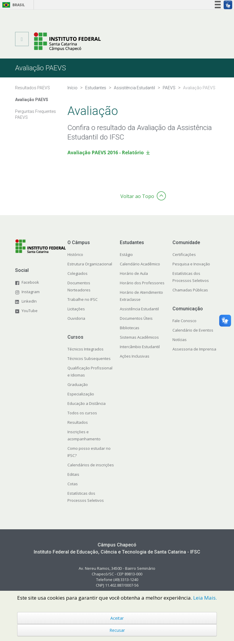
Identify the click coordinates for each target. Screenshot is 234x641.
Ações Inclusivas (134, 356)
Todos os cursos (82, 413)
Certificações (184, 254)
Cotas (72, 483)
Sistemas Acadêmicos (139, 337)
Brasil (12, 4)
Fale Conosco (184, 320)
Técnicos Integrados (85, 349)
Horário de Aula (134, 273)
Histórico (75, 254)
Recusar (117, 630)
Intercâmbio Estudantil (140, 346)
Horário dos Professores (142, 282)
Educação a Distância (86, 403)
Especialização (80, 394)
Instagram (31, 291)
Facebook (30, 282)
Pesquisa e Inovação (191, 264)
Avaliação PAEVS (31, 99)
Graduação (77, 384)
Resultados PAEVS (32, 87)
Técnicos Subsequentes (89, 358)
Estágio (126, 254)
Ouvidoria (76, 318)
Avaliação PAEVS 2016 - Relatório (105, 152)
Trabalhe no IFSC (82, 299)
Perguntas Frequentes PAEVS (35, 114)
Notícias (179, 339)
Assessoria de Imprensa (194, 349)
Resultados (77, 422)
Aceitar (117, 618)
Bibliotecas (129, 327)
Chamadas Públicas (190, 290)
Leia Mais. (205, 597)
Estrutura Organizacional (89, 264)
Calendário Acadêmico (140, 264)
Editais (73, 474)
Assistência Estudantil (139, 308)
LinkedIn (29, 301)
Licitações (76, 308)
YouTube (30, 310)
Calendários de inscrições (90, 465)
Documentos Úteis (136, 318)
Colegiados (77, 273)
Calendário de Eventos (192, 330)
